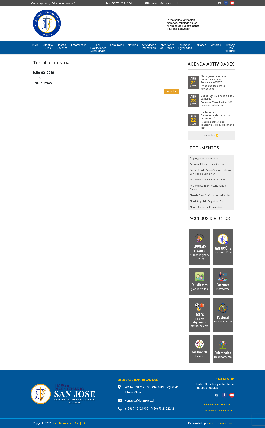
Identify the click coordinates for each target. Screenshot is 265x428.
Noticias (133, 45)
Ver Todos (211, 135)
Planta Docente (61, 46)
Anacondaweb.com (220, 423)
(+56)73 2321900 (120, 3)
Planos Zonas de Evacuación (206, 207)
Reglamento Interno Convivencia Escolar (208, 187)
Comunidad (117, 45)
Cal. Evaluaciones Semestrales (98, 48)
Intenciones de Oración (167, 46)
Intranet (201, 45)
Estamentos (78, 45)
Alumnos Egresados (185, 46)
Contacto (215, 45)
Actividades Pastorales (149, 46)
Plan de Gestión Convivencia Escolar (210, 195)
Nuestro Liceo (47, 46)
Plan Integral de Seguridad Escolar (209, 201)
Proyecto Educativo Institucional (207, 164)
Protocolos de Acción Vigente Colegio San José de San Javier (210, 171)
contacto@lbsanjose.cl (163, 3)
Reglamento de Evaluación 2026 (207, 179)
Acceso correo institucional (220, 410)
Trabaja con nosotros (230, 48)
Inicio (35, 45)
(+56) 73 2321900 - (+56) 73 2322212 (149, 408)
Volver (172, 91)
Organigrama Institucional (204, 158)
